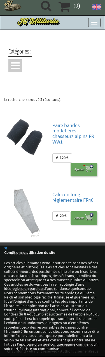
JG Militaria (38, 22)
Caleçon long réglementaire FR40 (73, 197)
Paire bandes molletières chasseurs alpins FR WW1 (73, 133)
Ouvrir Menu (15, 65)
